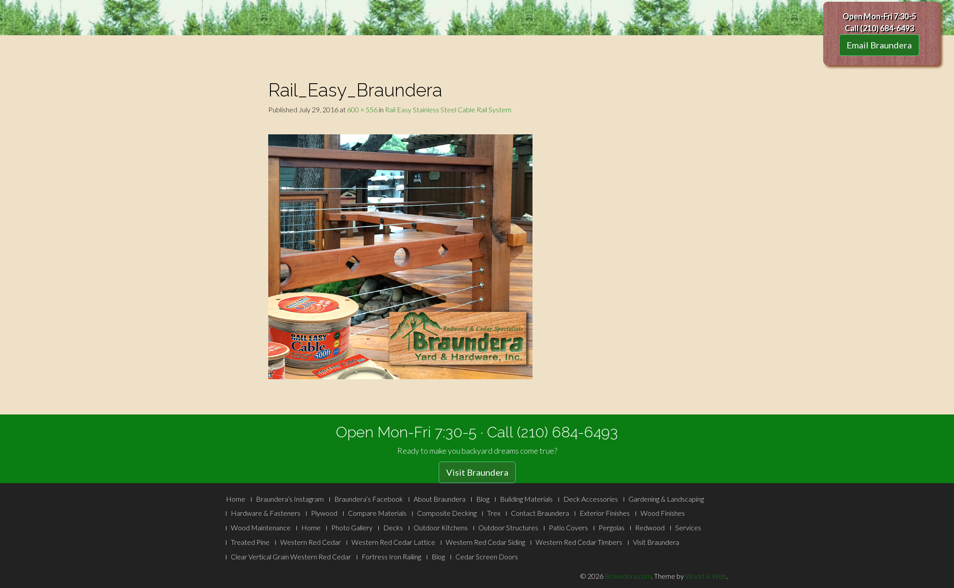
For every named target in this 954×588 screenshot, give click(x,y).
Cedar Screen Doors (486, 556)
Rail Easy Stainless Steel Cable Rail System (448, 109)
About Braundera (440, 499)
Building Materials (526, 499)
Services (688, 527)
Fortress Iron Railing (391, 556)
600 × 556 (362, 109)
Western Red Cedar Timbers (579, 542)
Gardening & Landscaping (666, 499)
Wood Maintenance (261, 527)
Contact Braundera (540, 513)
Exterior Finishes (605, 513)
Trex (493, 513)
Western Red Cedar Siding (485, 542)
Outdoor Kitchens (441, 527)
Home (235, 499)
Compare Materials (377, 513)
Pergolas (612, 527)
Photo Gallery (352, 527)
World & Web (706, 576)
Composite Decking (447, 513)
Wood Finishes (662, 513)
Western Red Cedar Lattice (393, 542)
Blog (482, 499)
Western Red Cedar (310, 542)
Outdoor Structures (508, 527)
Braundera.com (628, 576)
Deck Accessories (590, 499)
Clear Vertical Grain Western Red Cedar (291, 556)
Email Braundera (879, 45)
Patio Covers (568, 527)
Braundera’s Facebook (368, 499)
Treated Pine (250, 542)
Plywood (324, 513)
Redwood (650, 527)
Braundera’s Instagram (290, 499)
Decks (393, 527)
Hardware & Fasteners (265, 513)
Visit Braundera (477, 472)
